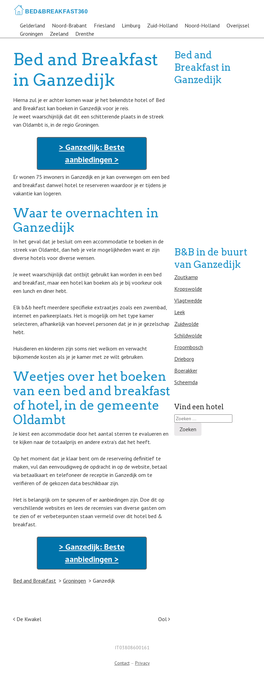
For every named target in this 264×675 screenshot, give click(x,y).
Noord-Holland (202, 25)
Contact (122, 663)
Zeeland (59, 33)
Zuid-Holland (162, 25)
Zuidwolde (186, 323)
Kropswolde (188, 288)
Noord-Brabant (69, 25)
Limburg (131, 25)
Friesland (104, 25)
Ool (164, 619)
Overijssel (238, 25)
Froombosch (188, 347)
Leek (179, 312)
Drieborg (184, 358)
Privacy (142, 663)
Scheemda (186, 382)
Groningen (31, 33)
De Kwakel (27, 619)
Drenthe (84, 33)
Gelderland (32, 25)
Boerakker (185, 370)
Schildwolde (188, 335)
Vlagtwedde (188, 300)
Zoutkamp (186, 277)
